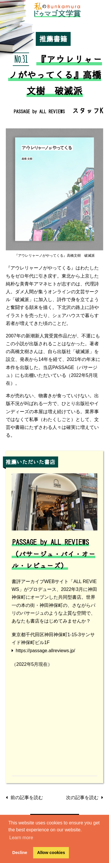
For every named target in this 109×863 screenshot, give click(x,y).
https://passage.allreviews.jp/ (45, 650)
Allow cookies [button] (51, 852)
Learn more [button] (21, 837)
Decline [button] (19, 852)
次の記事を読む (84, 797)
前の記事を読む (24, 797)
